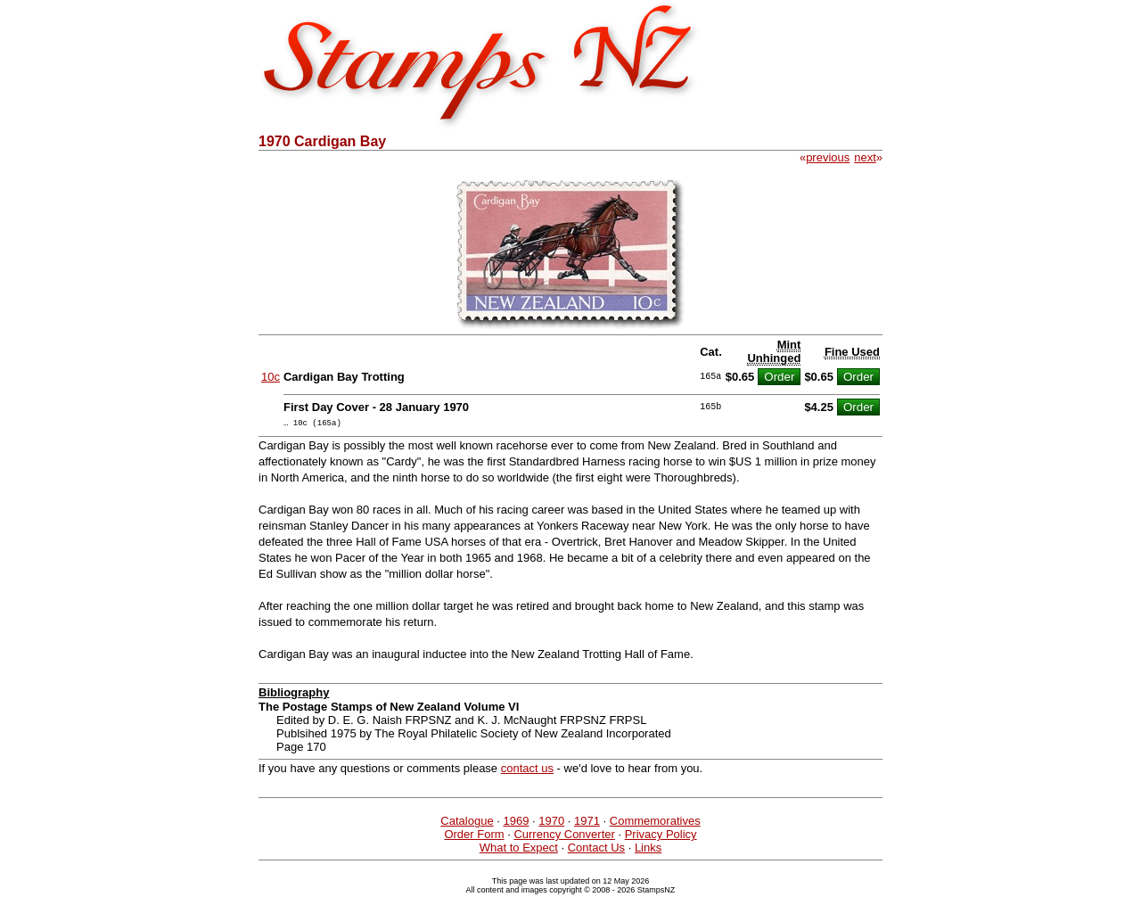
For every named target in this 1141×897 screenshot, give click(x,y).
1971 (587, 823)
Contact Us (596, 850)
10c (270, 376)
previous (828, 157)
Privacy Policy (661, 837)
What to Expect (519, 850)
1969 (516, 823)
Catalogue (466, 823)
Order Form (474, 837)
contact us (527, 771)
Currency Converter (563, 837)
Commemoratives (655, 823)
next (865, 157)
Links (648, 850)
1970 (551, 823)
